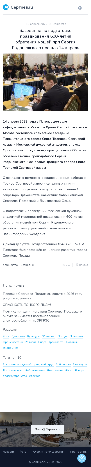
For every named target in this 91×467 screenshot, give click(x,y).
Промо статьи (79, 452)
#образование (35, 370)
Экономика (10, 348)
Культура (33, 336)
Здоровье (18, 336)
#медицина (55, 370)
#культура (80, 364)
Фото (23, 452)
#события (27, 265)
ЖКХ (6, 336)
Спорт (42, 342)
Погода (62, 336)
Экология (71, 342)
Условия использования (48, 452)
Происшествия (13, 342)
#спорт (79, 370)
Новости (8, 452)
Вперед (83, 265)
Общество (59, 24)
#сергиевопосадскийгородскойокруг (28, 364)
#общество (10, 265)
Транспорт (56, 342)
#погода (34, 376)
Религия (30, 342)
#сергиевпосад (13, 370)
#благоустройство (15, 376)
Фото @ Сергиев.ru (47, 429)
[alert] (81, 458)
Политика (76, 336)
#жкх (69, 370)
